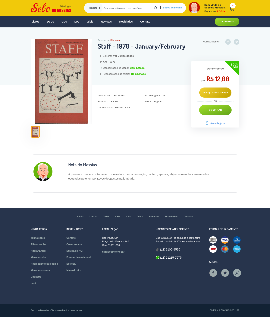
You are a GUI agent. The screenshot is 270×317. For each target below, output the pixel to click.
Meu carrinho (38, 257)
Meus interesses (40, 270)
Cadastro (36, 276)
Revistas (106, 21)
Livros (35, 21)
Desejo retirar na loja (215, 92)
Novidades (126, 21)
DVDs (50, 21)
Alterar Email (38, 251)
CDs (64, 21)
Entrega (71, 264)
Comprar (215, 110)
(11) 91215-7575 (169, 257)
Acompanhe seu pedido (44, 264)
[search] (128, 8)
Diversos (115, 40)
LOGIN (221, 11)
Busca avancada (172, 7)
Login (34, 283)
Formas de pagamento (79, 257)
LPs (76, 21)
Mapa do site (73, 270)
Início (80, 216)
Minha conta (38, 238)
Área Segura (215, 123)
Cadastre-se (227, 21)
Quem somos (74, 244)
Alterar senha (38, 244)
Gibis (90, 21)
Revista (101, 40)
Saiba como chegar (113, 252)
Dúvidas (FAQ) (74, 251)
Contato (145, 21)
